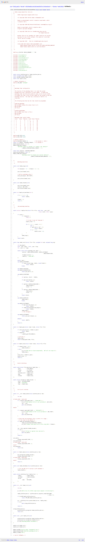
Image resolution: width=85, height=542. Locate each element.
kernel (22, 6)
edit (48, 9)
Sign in (82, 2)
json (83, 540)
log (40, 9)
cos (11, 6)
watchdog (61, 6)
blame (44, 9)
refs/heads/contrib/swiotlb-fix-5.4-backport (37, 6)
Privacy (11, 540)
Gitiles (8, 540)
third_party (16, 6)
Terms (15, 540)
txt (79, 540)
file (37, 9)
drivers (55, 6)
